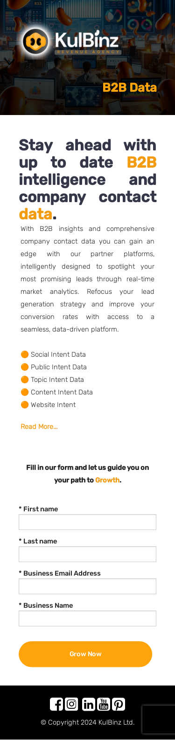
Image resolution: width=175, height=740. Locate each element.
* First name (38, 509)
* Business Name (46, 605)
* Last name (38, 541)
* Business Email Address (60, 573)
